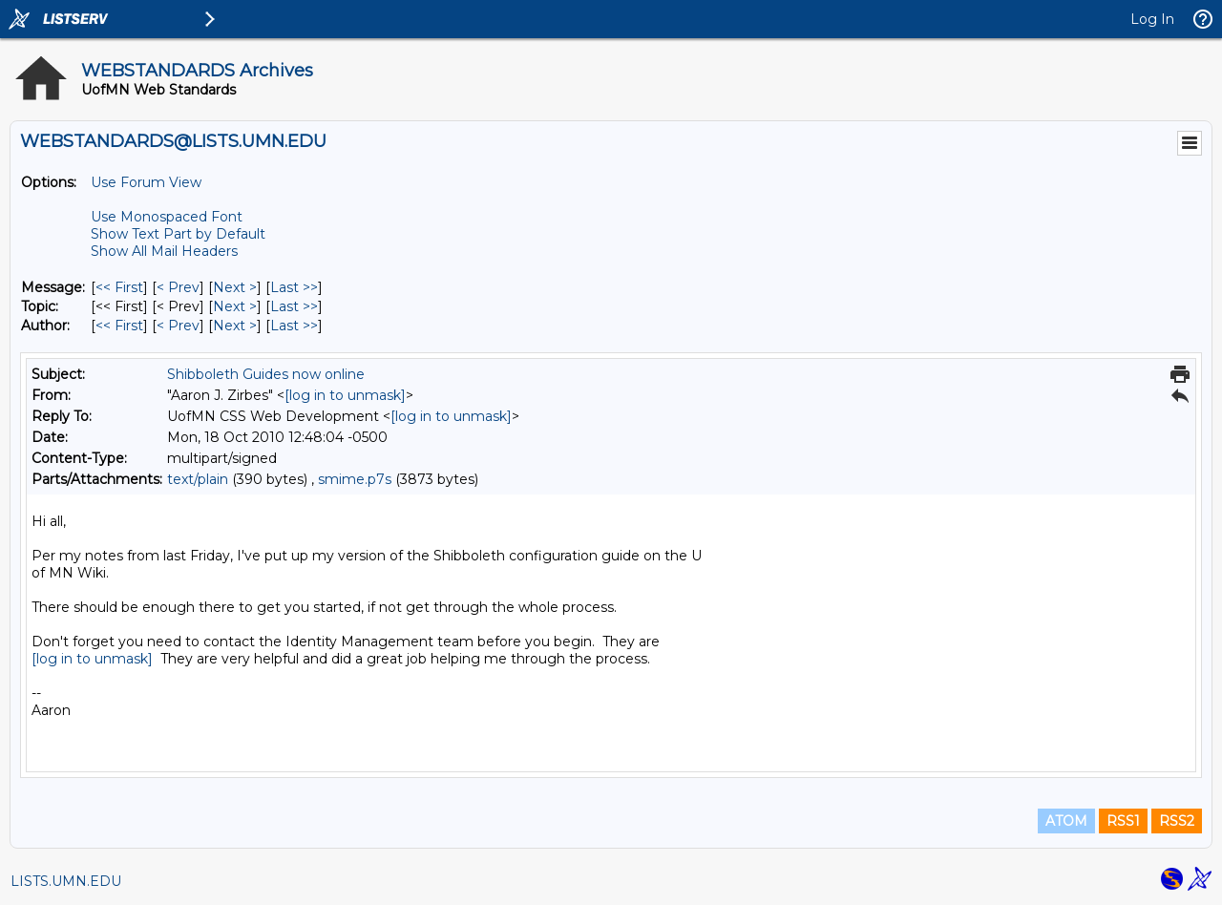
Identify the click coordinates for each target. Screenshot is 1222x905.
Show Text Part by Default (178, 233)
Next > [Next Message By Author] (235, 325)
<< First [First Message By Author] (119, 325)
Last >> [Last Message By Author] (294, 325)
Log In (1152, 19)
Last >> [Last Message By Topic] (294, 306)
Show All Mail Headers (164, 251)
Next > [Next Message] (235, 287)
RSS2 (1176, 821)
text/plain (197, 479)
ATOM (1066, 821)
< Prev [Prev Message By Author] (178, 325)
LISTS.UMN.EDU (66, 881)
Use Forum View (146, 182)
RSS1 (1123, 821)
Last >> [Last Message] (294, 287)
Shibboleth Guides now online (266, 374)
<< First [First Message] (119, 287)
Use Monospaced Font (166, 216)
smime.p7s (354, 479)
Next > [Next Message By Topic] (235, 306)
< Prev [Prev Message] (178, 287)
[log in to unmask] (345, 395)
